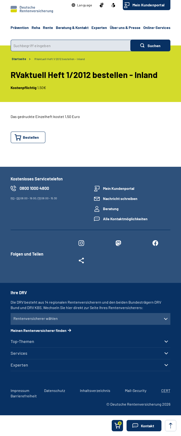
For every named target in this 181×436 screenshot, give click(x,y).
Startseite (19, 59)
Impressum (20, 390)
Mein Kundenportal (148, 5)
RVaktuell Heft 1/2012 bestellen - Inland (59, 59)
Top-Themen (22, 341)
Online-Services (156, 27)
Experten (19, 365)
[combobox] (70, 45)
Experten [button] (99, 27)
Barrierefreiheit (24, 396)
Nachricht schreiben (120, 198)
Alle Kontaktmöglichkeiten (125, 218)
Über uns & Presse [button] (125, 27)
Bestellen (31, 137)
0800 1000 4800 (34, 188)
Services (19, 353)
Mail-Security (135, 390)
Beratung (111, 208)
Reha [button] (36, 27)
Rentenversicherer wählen (35, 318)
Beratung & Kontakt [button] (72, 27)
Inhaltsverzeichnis (95, 390)
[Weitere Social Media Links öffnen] (81, 261)
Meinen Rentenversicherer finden (38, 330)
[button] (82, 5)
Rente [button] (48, 27)
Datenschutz (54, 390)
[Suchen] (150, 45)
